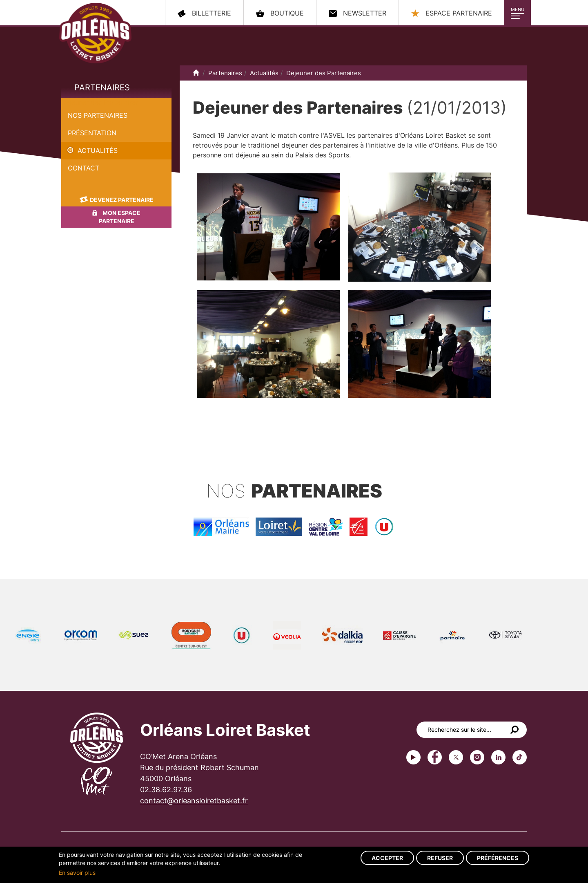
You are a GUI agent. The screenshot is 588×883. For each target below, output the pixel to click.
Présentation (92, 133)
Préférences (497, 857)
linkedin (498, 757)
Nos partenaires (97, 115)
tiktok (519, 757)
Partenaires (102, 87)
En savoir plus (77, 872)
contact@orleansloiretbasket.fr (194, 800)
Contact (83, 168)
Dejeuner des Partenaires (100, 102)
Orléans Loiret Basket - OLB (95, 33)
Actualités (98, 150)
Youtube (413, 757)
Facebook (435, 757)
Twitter (456, 757)
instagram (477, 757)
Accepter (387, 857)
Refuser (440, 857)
